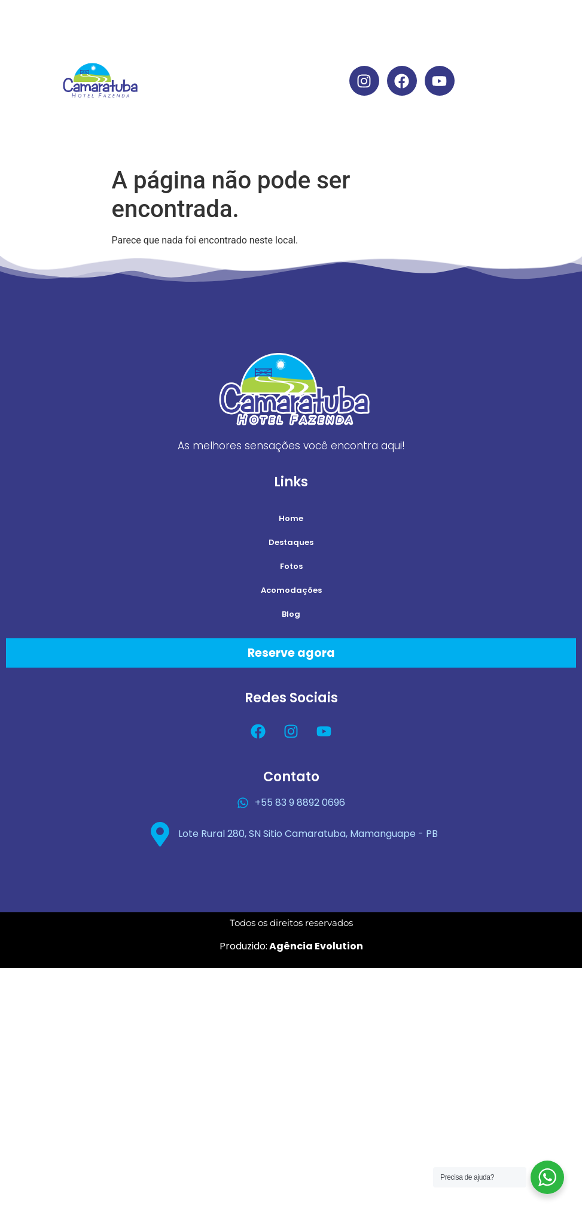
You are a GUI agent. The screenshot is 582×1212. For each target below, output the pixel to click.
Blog (265, 135)
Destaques (264, 53)
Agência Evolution (315, 946)
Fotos (291, 566)
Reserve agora (291, 653)
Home (265, 25)
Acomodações (264, 108)
